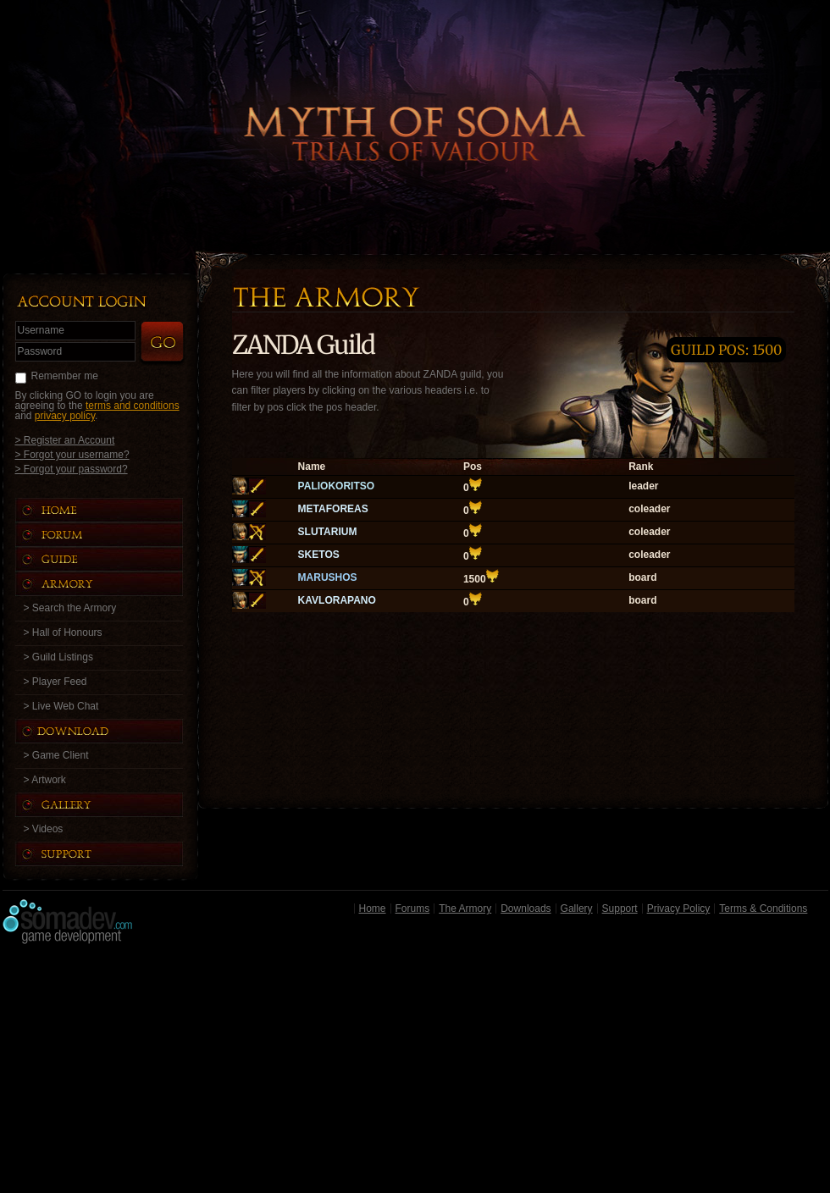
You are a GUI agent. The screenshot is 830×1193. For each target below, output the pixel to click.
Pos (472, 466)
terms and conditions (133, 405)
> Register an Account (65, 439)
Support (620, 908)
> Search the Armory (70, 608)
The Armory (465, 908)
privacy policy (65, 416)
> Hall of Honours (63, 632)
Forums (413, 908)
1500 (474, 579)
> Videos (44, 829)
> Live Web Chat (61, 706)
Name (312, 466)
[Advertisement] (415, 1072)
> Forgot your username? (72, 454)
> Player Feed (55, 682)
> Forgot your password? (71, 468)
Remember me (64, 376)
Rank (640, 466)
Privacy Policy (679, 908)
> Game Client (56, 755)
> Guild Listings (58, 657)
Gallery (577, 908)
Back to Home (415, 106)
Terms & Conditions (763, 908)
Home (372, 908)
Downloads (526, 908)
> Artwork (45, 780)
